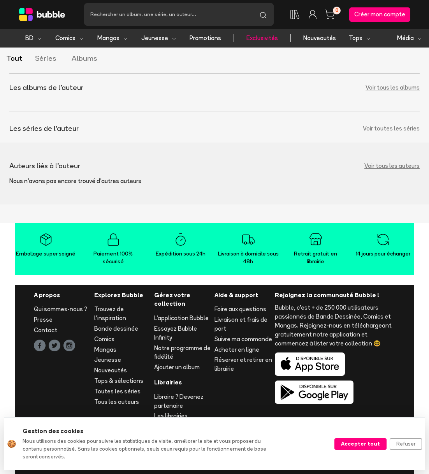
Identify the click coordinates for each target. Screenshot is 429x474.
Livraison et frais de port (240, 324)
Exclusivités (262, 38)
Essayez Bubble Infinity (175, 333)
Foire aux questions (240, 309)
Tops (360, 38)
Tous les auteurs (116, 401)
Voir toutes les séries (391, 128)
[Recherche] (168, 14)
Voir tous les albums (393, 87)
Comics (69, 38)
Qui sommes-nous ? (60, 309)
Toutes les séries (117, 391)
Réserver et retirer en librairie (243, 364)
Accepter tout (360, 444)
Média (409, 38)
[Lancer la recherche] (263, 14)
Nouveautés (319, 38)
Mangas (112, 38)
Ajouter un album (177, 367)
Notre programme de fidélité (182, 352)
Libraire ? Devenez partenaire (179, 401)
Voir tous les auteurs (392, 165)
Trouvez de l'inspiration (110, 313)
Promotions (205, 38)
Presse (43, 319)
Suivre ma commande (243, 339)
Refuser (405, 444)
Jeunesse (159, 38)
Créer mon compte (379, 14)
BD (33, 38)
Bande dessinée (116, 328)
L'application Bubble (181, 318)
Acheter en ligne (236, 349)
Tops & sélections (118, 380)
